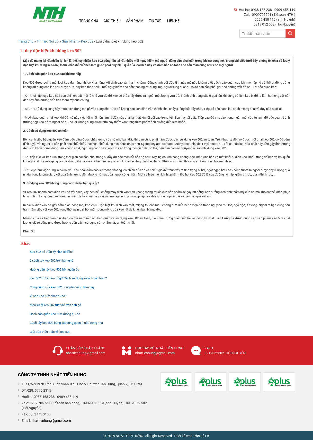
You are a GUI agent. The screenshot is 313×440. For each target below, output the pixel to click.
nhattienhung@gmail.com (51, 420)
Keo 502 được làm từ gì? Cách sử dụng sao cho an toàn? (68, 278)
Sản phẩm (134, 21)
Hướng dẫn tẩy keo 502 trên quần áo (54, 269)
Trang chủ (88, 21)
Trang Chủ (26, 41)
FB (207, 436)
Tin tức (155, 21)
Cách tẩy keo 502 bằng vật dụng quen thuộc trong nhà (66, 323)
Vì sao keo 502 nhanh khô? (48, 296)
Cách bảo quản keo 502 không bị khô (55, 314)
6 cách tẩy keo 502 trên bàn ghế (51, 260)
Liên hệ (173, 21)
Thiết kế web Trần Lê (189, 436)
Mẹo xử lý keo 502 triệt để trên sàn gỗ (55, 305)
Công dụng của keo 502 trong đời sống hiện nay (62, 287)
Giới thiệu (112, 21)
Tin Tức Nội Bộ (48, 41)
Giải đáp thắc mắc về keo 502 (50, 332)
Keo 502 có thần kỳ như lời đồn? (51, 252)
